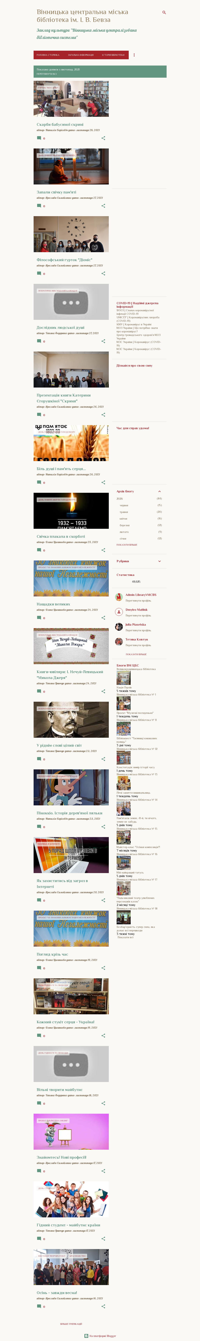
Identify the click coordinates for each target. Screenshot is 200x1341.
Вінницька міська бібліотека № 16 (137, 854)
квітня (123, 518)
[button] (103, 138)
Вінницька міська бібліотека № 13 (137, 774)
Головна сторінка (48, 55)
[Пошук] (164, 12)
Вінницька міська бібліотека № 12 (137, 748)
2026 (120, 498)
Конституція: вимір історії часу (136, 767)
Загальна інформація (81, 55)
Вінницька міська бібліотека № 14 (137, 799)
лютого (124, 531)
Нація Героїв (124, 687)
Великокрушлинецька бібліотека (136, 669)
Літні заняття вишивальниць (133, 792)
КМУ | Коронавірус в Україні (134, 324)
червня (124, 505)
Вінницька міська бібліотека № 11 (137, 719)
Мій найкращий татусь (130, 872)
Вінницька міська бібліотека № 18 (137, 908)
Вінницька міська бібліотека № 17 (137, 879)
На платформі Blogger (100, 1335)
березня (124, 525)
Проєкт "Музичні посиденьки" (135, 712)
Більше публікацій (71, 1324)
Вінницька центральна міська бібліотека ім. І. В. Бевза (82, 15)
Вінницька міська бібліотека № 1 (136, 694)
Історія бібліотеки (113, 55)
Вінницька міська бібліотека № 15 (137, 828)
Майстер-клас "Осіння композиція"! (138, 847)
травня (124, 512)
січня (123, 538)
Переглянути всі (47, 74)
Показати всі (125, 937)
